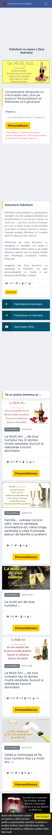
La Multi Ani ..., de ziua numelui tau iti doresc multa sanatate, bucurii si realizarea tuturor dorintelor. (24, 443)
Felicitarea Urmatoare (22, 315)
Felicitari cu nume (22, 49)
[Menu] (46, 4)
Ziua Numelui (32, 51)
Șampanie (11, 292)
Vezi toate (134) (18, 326)
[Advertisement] (26, 28)
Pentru (11, 111)
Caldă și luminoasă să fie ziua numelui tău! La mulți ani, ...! (24, 758)
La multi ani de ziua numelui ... (19, 603)
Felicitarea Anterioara (22, 304)
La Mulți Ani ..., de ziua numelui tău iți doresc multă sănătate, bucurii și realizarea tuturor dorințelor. (24, 680)
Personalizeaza (26, 473)
